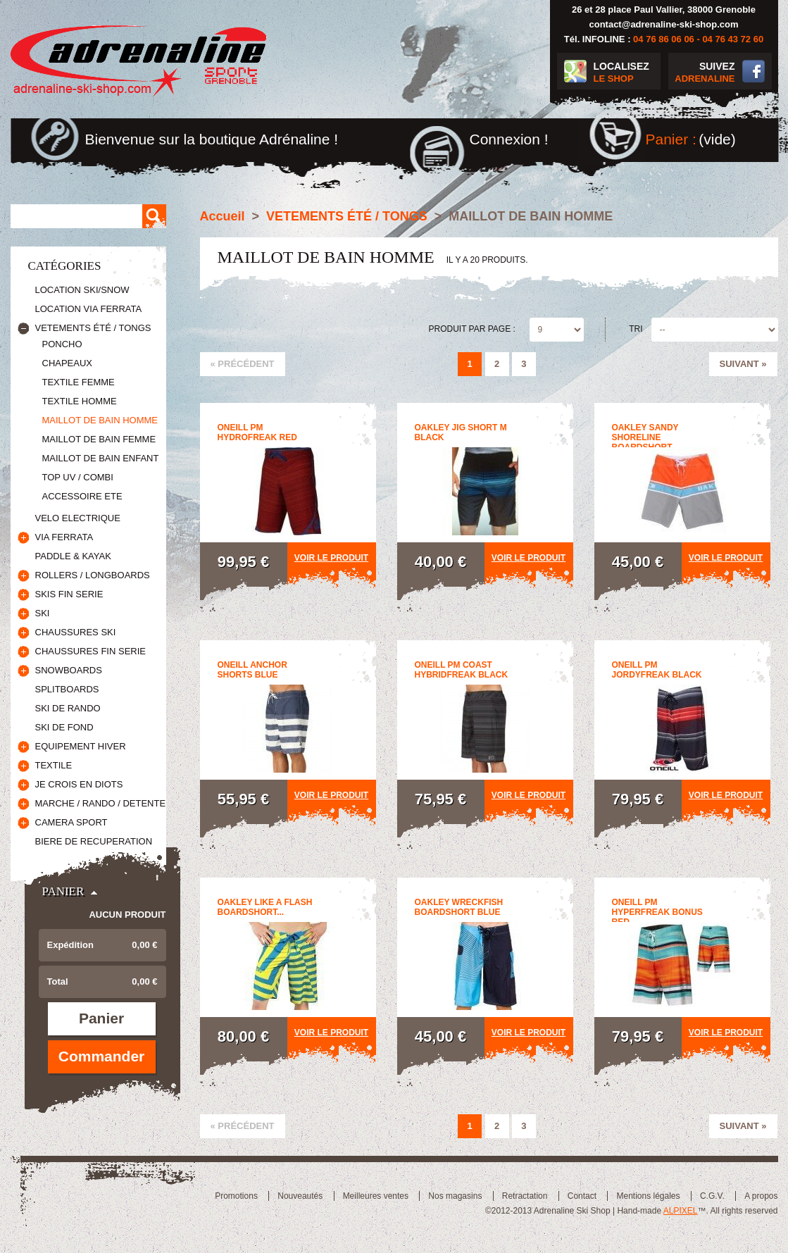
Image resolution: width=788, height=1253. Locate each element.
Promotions (236, 1196)
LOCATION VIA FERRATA (88, 309)
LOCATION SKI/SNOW (82, 290)
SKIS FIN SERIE (69, 594)
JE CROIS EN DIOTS (79, 784)
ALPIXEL (680, 1211)
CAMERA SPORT (71, 822)
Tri (635, 329)
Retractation (525, 1196)
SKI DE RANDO (68, 708)
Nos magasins (455, 1196)
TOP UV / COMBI (77, 477)
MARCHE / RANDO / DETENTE (100, 803)
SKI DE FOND (64, 727)
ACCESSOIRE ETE (82, 496)
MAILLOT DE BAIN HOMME (100, 420)
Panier (63, 891)
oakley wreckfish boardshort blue (459, 907)
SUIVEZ (701, 73)
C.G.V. (712, 1196)
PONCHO (62, 344)
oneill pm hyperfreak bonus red (657, 912)
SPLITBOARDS (67, 689)
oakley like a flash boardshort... (265, 907)
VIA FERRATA (64, 537)
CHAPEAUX (67, 363)
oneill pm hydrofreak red (257, 432)
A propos (760, 1196)
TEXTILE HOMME (79, 401)
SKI (42, 613)
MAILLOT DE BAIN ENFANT (100, 458)
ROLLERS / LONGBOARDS (92, 575)
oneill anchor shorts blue (252, 670)
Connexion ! (509, 139)
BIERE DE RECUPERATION (94, 841)
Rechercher (154, 216)
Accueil (222, 216)
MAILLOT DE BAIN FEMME (99, 439)
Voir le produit (331, 558)
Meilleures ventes (375, 1196)
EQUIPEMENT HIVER (80, 746)
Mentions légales (648, 1196)
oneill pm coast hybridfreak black (461, 670)
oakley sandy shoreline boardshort (645, 437)
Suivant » (743, 364)
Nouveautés (300, 1196)
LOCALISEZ (627, 73)
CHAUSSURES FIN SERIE (90, 651)
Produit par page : (472, 329)
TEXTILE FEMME (78, 382)
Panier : (671, 139)
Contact (582, 1196)
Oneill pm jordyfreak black (657, 670)
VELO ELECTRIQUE (77, 518)
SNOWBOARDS (68, 670)
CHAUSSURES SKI (75, 632)
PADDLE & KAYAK (73, 556)
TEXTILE (54, 765)
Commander (101, 1056)
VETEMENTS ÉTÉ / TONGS (93, 328)
